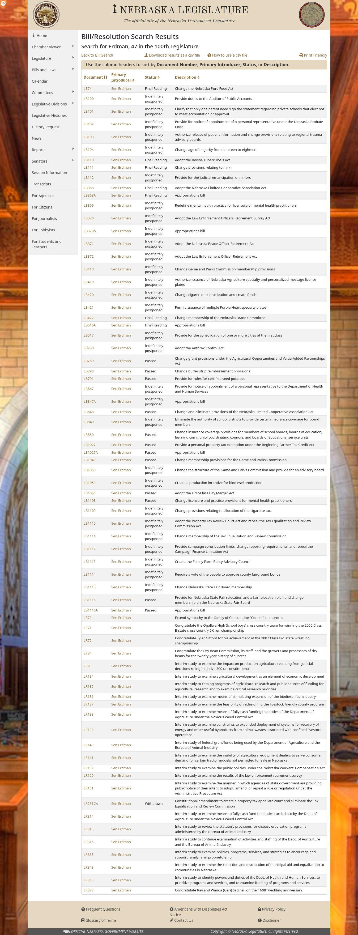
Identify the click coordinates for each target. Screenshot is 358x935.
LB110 (89, 160)
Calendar (40, 81)
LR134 (88, 676)
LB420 (89, 294)
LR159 (88, 768)
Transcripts (41, 183)
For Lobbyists (43, 229)
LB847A (90, 401)
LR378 (88, 890)
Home (41, 35)
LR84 (88, 653)
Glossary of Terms (99, 920)
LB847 (89, 388)
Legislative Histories (49, 115)
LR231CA (91, 803)
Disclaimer (269, 920)
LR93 (88, 666)
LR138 (88, 714)
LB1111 (90, 536)
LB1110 (90, 523)
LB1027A (91, 452)
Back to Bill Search (97, 55)
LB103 (89, 136)
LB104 (89, 149)
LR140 (88, 744)
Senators (53, 161)
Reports (53, 149)
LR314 (88, 816)
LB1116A (91, 610)
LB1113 (90, 561)
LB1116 (90, 599)
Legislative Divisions (53, 104)
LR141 (88, 757)
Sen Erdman (121, 88)
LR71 (88, 627)
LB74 (88, 88)
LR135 (88, 686)
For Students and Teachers (47, 244)
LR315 (88, 829)
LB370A (90, 230)
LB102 (89, 124)
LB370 (89, 218)
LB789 (89, 360)
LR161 (88, 788)
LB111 (89, 167)
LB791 (89, 378)
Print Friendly (313, 55)
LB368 (89, 187)
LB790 (89, 371)
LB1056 (90, 493)
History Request (45, 126)
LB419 (89, 281)
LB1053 (90, 482)
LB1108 (90, 500)
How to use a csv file (227, 55)
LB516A (90, 325)
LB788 (89, 348)
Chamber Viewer (53, 46)
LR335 (88, 854)
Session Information (49, 172)
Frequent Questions (101, 909)
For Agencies (43, 195)
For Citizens (42, 207)
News (36, 138)
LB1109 (90, 510)
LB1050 (90, 470)
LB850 (89, 434)
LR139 (88, 729)
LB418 (89, 269)
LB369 (89, 205)
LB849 (89, 421)
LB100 (89, 98)
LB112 (89, 177)
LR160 (88, 775)
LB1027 (90, 444)
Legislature (53, 58)
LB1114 (90, 574)
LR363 (88, 880)
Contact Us (181, 920)
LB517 (89, 335)
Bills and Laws (53, 69)
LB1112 (90, 548)
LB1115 (90, 587)
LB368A (90, 195)
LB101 (89, 111)
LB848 (89, 411)
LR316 (88, 841)
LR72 (88, 640)
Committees (53, 92)
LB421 (89, 307)
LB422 (89, 317)
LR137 (88, 704)
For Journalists (44, 218)
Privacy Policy (271, 909)
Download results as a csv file (172, 55)
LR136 (88, 696)
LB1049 (90, 459)
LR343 (88, 867)
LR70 (88, 617)
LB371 (89, 243)
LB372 (89, 256)
